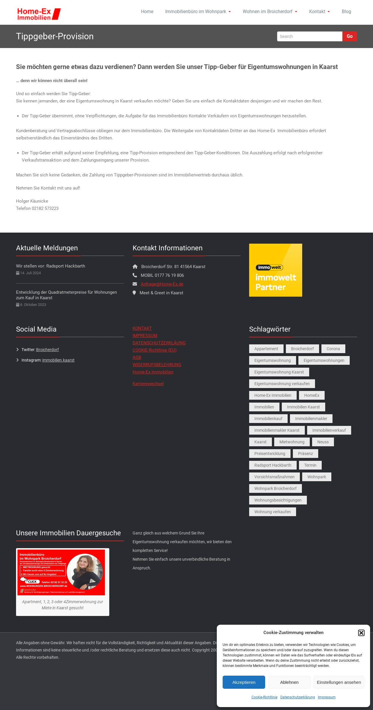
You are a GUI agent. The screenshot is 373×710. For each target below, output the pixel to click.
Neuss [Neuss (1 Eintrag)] (323, 442)
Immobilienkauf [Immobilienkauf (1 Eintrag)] (268, 418)
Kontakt (319, 11)
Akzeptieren (243, 682)
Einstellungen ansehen (339, 682)
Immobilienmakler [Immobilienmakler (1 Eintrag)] (311, 418)
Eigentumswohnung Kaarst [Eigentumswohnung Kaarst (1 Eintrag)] (279, 372)
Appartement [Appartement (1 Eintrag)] (266, 348)
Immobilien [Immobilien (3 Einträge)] (264, 407)
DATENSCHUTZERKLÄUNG (159, 343)
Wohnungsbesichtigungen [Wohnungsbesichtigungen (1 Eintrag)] (278, 500)
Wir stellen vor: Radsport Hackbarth (50, 266)
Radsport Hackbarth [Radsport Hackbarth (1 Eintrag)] (272, 465)
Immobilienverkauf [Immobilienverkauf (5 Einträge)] (329, 430)
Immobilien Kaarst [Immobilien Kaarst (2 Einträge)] (303, 407)
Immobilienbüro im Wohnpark (198, 11)
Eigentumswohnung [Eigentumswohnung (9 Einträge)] (272, 360)
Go (350, 36)
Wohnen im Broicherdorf (270, 11)
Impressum (327, 697)
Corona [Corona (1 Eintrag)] (333, 348)
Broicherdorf (47, 349)
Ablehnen (289, 682)
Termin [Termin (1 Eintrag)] (310, 465)
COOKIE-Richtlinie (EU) (155, 350)
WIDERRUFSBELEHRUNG (157, 364)
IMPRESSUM (145, 335)
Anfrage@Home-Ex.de (162, 284)
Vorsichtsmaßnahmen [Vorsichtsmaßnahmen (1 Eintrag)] (274, 476)
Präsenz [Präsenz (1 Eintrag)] (305, 453)
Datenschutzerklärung (297, 697)
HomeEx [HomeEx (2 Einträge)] (311, 395)
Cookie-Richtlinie (264, 697)
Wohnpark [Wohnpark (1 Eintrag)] (316, 476)
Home (147, 11)
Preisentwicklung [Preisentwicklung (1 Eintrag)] (269, 453)
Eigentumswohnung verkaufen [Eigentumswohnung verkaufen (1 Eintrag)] (282, 383)
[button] (361, 633)
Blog (346, 11)
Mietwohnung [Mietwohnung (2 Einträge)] (292, 442)
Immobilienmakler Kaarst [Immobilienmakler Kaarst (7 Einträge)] (277, 430)
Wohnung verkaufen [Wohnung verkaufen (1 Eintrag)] (272, 511)
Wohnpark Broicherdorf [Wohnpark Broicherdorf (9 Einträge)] (275, 488)
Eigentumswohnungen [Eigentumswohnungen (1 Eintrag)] (324, 360)
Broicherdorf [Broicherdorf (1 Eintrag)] (302, 348)
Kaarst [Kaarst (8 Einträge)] (260, 442)
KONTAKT (142, 328)
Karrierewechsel (148, 383)
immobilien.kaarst (58, 360)
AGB (137, 357)
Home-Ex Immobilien (153, 372)
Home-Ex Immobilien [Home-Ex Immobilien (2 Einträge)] (272, 395)
